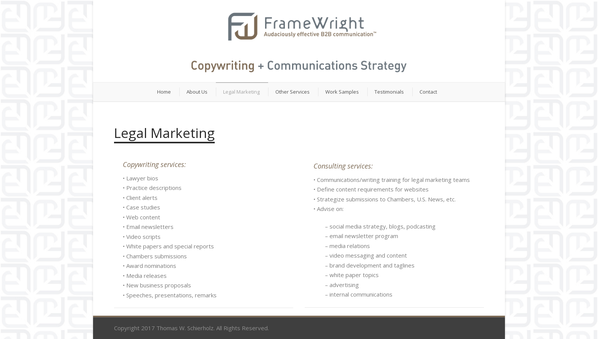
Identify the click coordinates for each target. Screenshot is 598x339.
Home (164, 91)
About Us (196, 91)
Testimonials (389, 91)
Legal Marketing (241, 91)
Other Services (292, 91)
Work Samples (342, 91)
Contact (428, 91)
